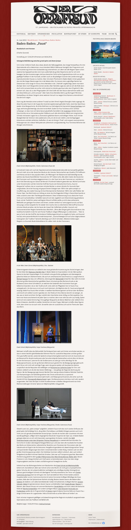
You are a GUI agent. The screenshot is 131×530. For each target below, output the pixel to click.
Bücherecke (68, 519)
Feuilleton (57, 34)
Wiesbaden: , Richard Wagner (106, 176)
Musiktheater (33, 40)
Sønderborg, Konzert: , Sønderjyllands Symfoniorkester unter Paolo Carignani (105, 97)
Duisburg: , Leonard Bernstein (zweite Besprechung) (104, 183)
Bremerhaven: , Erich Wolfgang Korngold (104, 164)
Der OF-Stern (67, 521)
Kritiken (32, 34)
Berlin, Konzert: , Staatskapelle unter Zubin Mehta (105, 117)
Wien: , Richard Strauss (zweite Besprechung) (105, 102)
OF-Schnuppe (94, 34)
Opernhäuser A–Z (57, 519)
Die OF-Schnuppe (57, 523)
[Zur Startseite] (65, 15)
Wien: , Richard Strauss (103, 130)
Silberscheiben (56, 521)
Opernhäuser (44, 34)
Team (104, 34)
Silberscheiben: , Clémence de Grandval (106, 106)
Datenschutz (101, 519)
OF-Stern (82, 34)
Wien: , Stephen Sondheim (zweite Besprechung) (106, 148)
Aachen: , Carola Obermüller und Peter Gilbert (106, 160)
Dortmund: (103, 127)
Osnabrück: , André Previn (105, 123)
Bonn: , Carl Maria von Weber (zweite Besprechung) (105, 137)
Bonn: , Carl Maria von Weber (105, 144)
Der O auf (95, 523)
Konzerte (64, 517)
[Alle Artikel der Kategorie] (105, 52)
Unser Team (92, 517)
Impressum (92, 519)
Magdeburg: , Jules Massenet (105, 168)
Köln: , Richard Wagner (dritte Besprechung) (104, 133)
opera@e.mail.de (28, 523)
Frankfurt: (102, 173)
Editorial (21, 34)
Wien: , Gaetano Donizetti (103, 113)
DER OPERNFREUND (23, 515)
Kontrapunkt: (105, 151)
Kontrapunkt (70, 34)
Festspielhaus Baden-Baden (49, 40)
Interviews (72, 517)
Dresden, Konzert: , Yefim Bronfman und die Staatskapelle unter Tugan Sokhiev (105, 155)
